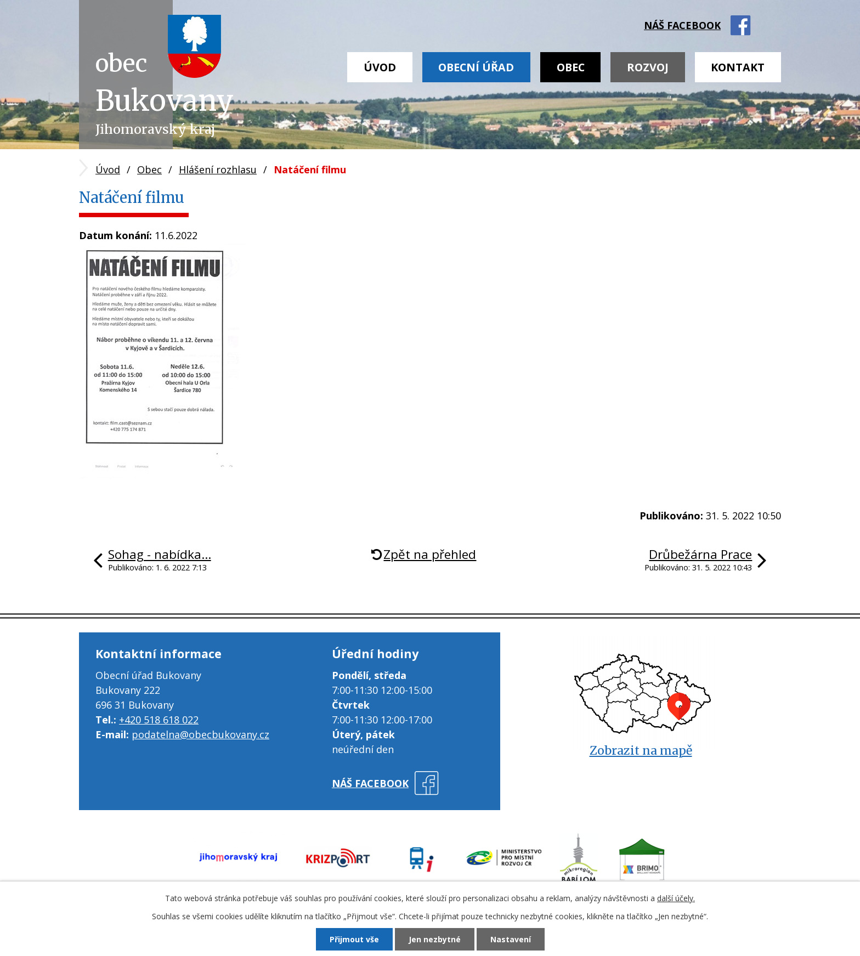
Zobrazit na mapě (641, 750)
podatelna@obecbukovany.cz (200, 734)
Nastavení (510, 939)
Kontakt (738, 67)
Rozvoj (648, 67)
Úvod (380, 67)
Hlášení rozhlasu (218, 169)
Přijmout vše (354, 939)
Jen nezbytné (435, 939)
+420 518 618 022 (159, 719)
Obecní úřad (476, 67)
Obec (571, 67)
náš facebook (682, 25)
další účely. (676, 898)
